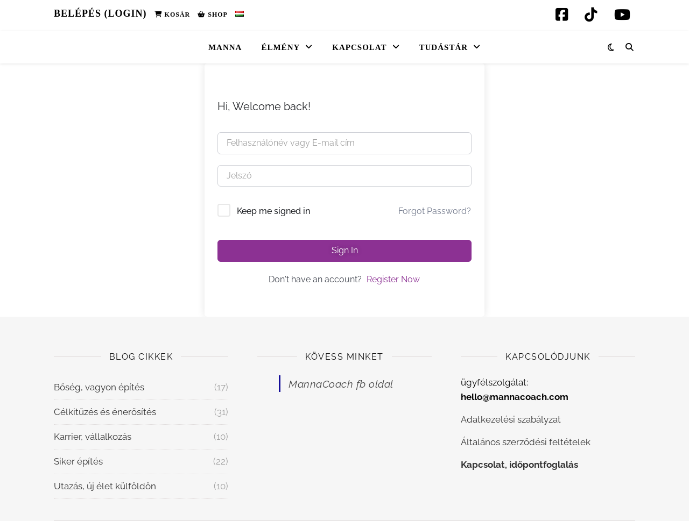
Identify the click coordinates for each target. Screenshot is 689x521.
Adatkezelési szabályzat (511, 419)
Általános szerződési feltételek (525, 442)
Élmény (280, 47)
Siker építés (78, 461)
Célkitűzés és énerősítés (105, 411)
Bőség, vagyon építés (99, 387)
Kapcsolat (359, 47)
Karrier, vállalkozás (92, 436)
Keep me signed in (273, 211)
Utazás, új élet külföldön (105, 486)
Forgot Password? (434, 211)
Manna (225, 47)
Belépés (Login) (100, 13)
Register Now (393, 279)
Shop (213, 14)
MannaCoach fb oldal (341, 384)
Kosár (172, 14)
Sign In (345, 250)
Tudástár (443, 47)
